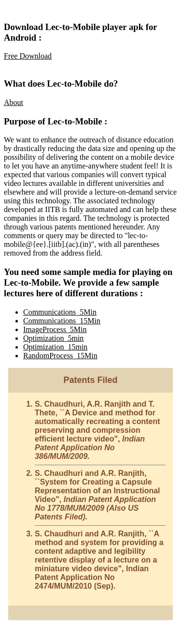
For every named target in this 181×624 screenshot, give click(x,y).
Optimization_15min (55, 347)
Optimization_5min (53, 338)
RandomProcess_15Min (60, 355)
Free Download (28, 56)
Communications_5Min (60, 312)
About (13, 102)
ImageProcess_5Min (55, 329)
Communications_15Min (61, 321)
